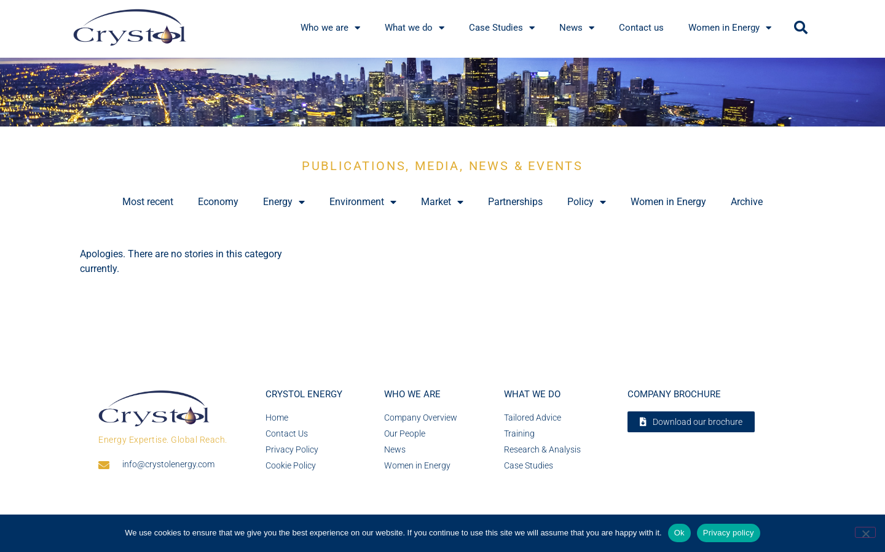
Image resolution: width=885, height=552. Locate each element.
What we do (532, 394)
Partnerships (515, 202)
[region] (442, 92)
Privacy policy (728, 532)
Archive (747, 202)
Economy (218, 202)
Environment (362, 202)
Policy (586, 202)
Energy (284, 202)
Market (442, 202)
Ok (679, 532)
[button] (801, 27)
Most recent (147, 202)
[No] (865, 532)
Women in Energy (668, 202)
